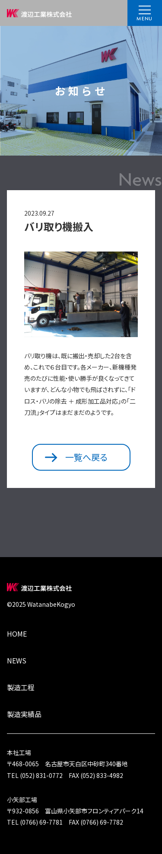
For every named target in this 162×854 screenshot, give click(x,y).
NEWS (16, 660)
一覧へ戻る (76, 457)
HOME (17, 633)
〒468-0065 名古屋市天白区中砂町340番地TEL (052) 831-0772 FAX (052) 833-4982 (81, 763)
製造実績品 (24, 714)
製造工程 (21, 687)
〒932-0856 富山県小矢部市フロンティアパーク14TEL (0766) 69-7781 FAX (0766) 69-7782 (81, 810)
